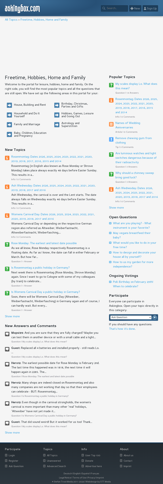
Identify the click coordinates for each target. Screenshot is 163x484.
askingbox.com (22, 8)
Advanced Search (56, 466)
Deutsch (68, 474)
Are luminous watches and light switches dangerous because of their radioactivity (136, 158)
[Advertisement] (81, 48)
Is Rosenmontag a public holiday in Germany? (40, 267)
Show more (116, 207)
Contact (128, 461)
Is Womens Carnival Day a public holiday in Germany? (45, 292)
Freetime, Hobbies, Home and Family (44, 19)
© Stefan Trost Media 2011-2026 (68, 482)
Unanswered (54, 461)
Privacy (91, 478)
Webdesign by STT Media (98, 482)
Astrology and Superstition (70, 125)
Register (13, 461)
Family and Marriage (27, 124)
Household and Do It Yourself (27, 115)
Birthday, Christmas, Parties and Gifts (74, 105)
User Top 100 (92, 455)
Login (12, 455)
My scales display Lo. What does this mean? (44, 342)
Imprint (127, 466)
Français (95, 474)
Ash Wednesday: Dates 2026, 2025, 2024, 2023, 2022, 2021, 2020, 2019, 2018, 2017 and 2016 (136, 193)
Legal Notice (65, 478)
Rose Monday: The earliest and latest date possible (44, 243)
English (76, 474)
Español (85, 474)
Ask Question (16, 466)
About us (128, 455)
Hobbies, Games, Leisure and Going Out (77, 115)
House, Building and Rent (30, 104)
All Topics (11, 19)
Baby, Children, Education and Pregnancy (30, 134)
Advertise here (93, 466)
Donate (89, 461)
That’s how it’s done (122, 329)
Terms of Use (79, 478)
